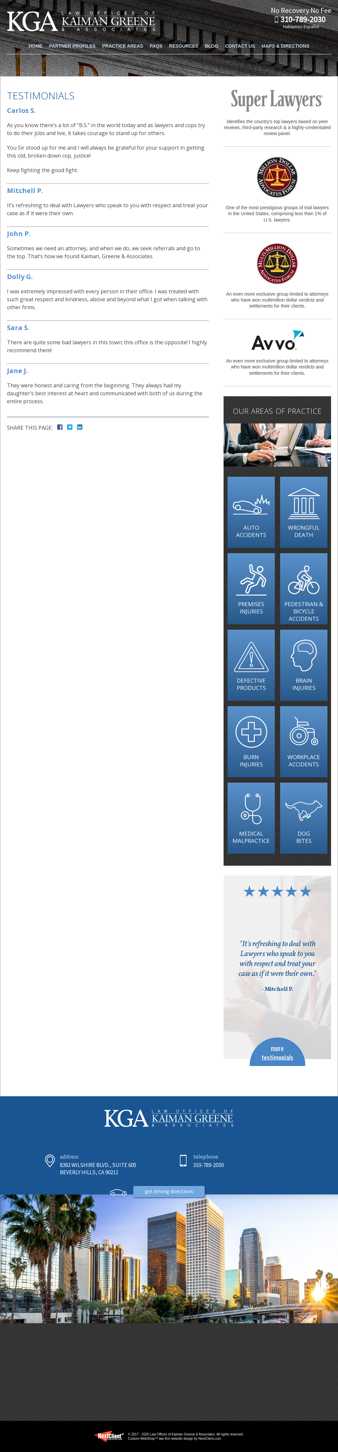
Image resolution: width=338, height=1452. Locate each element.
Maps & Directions (286, 38)
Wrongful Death (303, 531)
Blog (211, 38)
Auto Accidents (251, 531)
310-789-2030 (302, 20)
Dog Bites (303, 837)
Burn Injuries (251, 760)
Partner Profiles (72, 38)
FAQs (156, 38)
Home (35, 38)
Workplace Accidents (303, 760)
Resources (183, 38)
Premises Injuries (251, 607)
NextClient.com (209, 1438)
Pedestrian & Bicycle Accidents (303, 611)
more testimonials (277, 1052)
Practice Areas (122, 38)
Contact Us (240, 38)
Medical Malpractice (251, 837)
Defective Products (251, 684)
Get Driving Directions (169, 1211)
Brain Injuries (303, 684)
